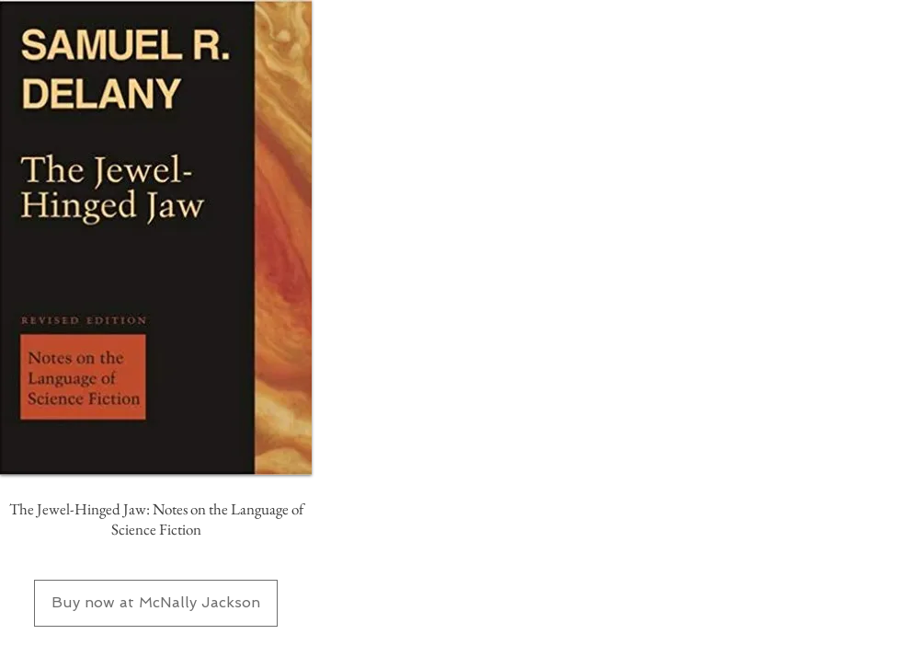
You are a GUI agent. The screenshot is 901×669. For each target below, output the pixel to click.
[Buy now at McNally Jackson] (156, 603)
